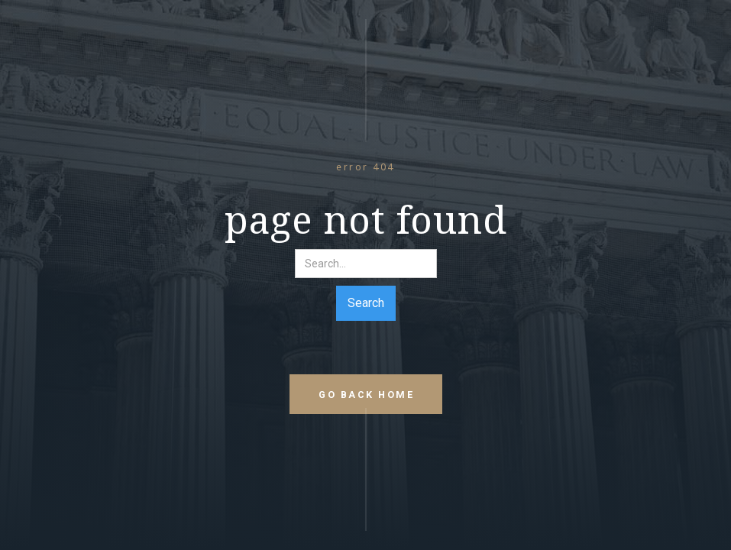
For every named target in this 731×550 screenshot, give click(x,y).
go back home (366, 394)
